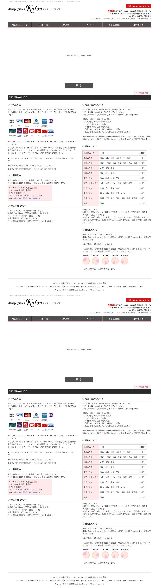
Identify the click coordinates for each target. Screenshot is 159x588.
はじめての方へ (77, 283)
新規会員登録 (91, 283)
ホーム (55, 283)
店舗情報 (102, 283)
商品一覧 (64, 283)
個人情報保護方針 (145, 18)
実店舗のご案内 (109, 18)
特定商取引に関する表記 (127, 18)
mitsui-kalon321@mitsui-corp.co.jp (27, 198)
